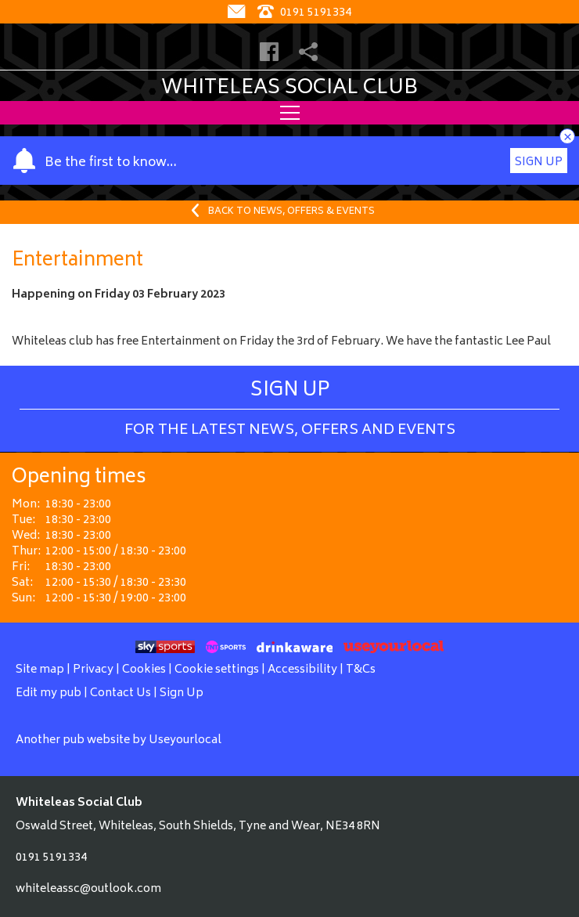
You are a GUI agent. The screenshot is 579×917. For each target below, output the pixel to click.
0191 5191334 (51, 858)
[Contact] (238, 13)
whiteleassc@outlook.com (88, 889)
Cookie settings (216, 670)
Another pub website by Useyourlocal (118, 740)
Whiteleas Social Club (289, 88)
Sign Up (539, 162)
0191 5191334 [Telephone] (304, 13)
